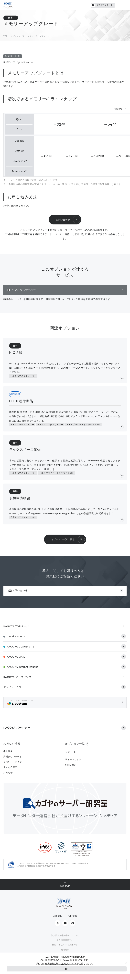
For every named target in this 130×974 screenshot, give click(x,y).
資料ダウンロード (102, 5)
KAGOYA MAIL (16, 656)
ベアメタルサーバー (24, 289)
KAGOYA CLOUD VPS (20, 646)
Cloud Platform (16, 636)
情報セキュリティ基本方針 (65, 945)
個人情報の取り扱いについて (65, 935)
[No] (125, 963)
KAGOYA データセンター (18, 677)
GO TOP (65, 885)
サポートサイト (73, 759)
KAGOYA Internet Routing (22, 666)
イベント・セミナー (13, 762)
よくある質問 (10, 767)
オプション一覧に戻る (63, 539)
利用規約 (65, 949)
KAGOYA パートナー (16, 727)
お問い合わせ (63, 219)
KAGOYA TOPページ (16, 626)
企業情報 (57, 916)
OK (66, 969)
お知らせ (8, 772)
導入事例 (8, 751)
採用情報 (72, 916)
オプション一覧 (75, 743)
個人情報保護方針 (65, 940)
